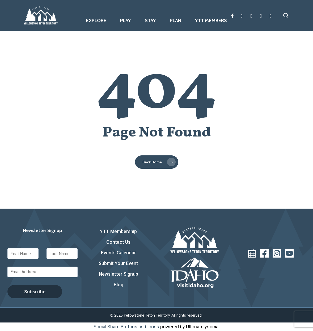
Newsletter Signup (118, 274)
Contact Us (118, 242)
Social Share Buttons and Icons (126, 326)
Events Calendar (118, 252)
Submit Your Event (118, 263)
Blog (118, 284)
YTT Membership (118, 231)
